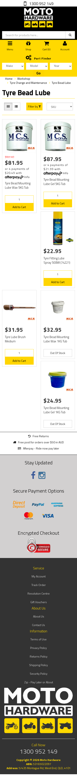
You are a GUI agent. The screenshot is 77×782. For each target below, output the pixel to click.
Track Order (38, 585)
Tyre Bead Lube (61, 83)
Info (27, 177)
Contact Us (38, 625)
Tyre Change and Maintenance (28, 83)
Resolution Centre (39, 593)
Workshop (23, 78)
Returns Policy (38, 656)
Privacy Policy (38, 648)
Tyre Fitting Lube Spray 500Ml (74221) (57, 260)
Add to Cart (19, 207)
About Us (38, 616)
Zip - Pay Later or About (38, 682)
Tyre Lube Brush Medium (15, 339)
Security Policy (38, 673)
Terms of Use (38, 639)
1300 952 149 (40, 3)
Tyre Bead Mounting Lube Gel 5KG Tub (56, 181)
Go (38, 73)
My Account (39, 576)
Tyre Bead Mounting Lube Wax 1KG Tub (56, 339)
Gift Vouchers (38, 602)
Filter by (34, 106)
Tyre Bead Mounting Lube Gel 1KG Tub (56, 410)
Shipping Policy (38, 665)
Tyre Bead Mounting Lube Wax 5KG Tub (17, 185)
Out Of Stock (57, 353)
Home (9, 78)
